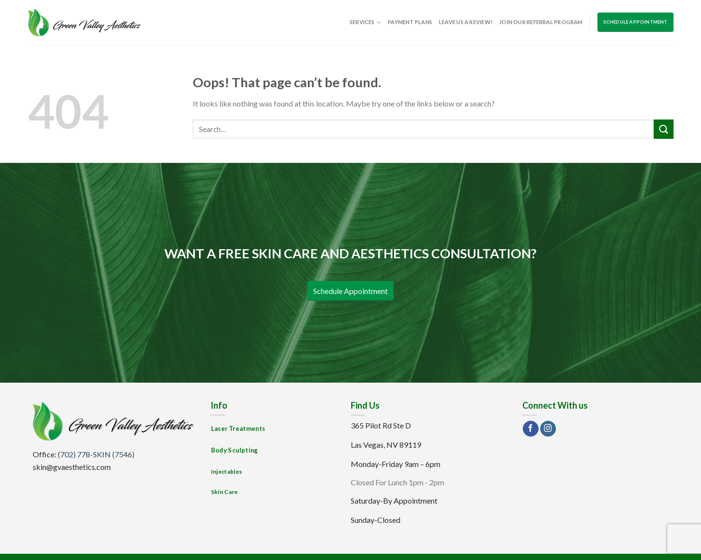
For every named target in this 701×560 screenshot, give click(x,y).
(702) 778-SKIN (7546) (96, 454)
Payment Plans (410, 22)
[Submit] (663, 129)
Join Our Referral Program (541, 22)
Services (365, 22)
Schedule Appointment (635, 22)
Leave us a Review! (465, 22)
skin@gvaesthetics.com (72, 466)
